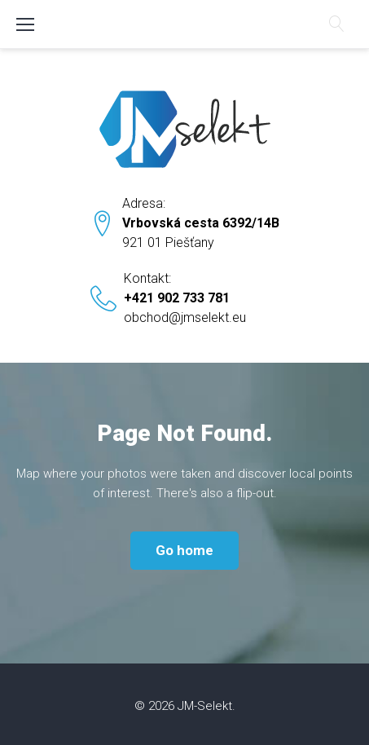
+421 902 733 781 (177, 298)
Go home (184, 550)
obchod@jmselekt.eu (185, 317)
